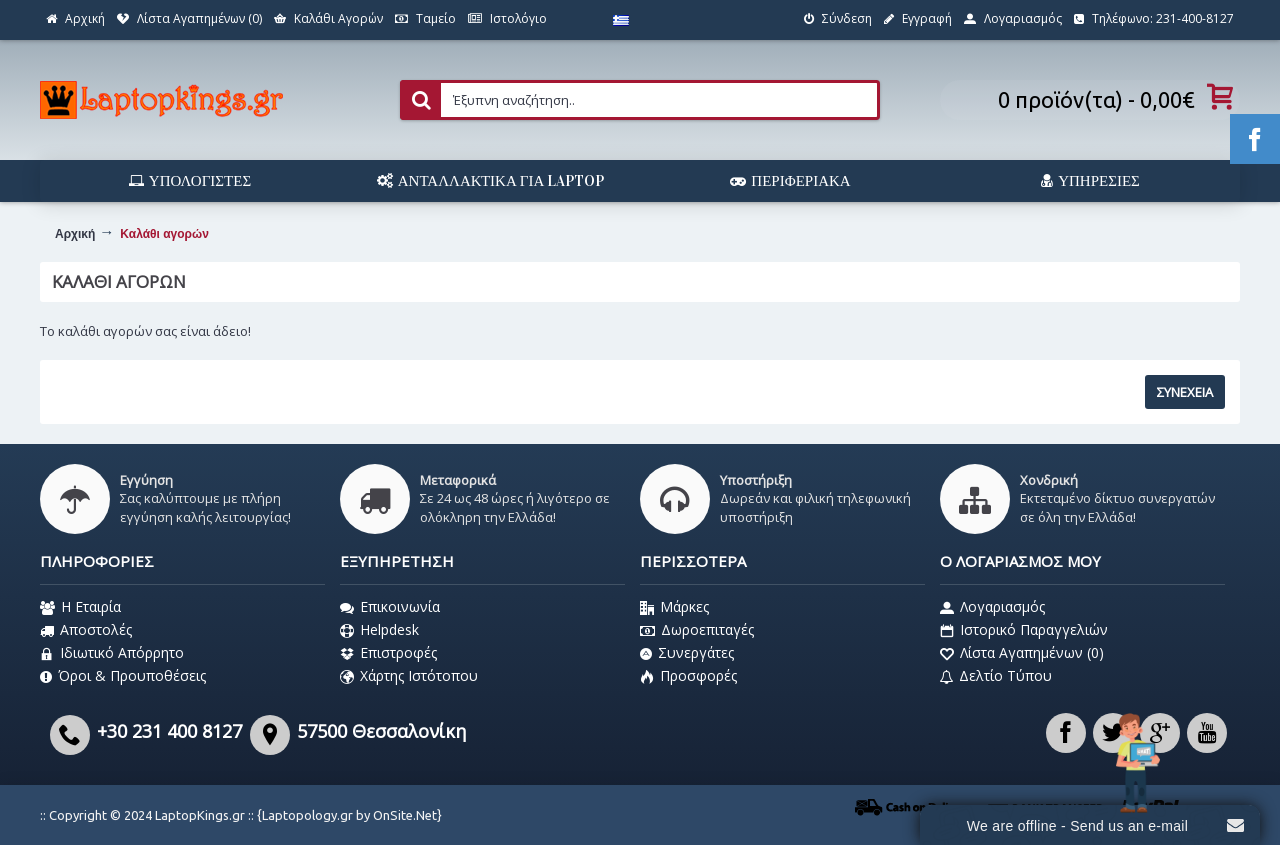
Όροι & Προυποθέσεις (123, 676)
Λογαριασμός (992, 607)
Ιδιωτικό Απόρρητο (112, 653)
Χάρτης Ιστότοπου (409, 676)
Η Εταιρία (80, 607)
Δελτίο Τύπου (996, 676)
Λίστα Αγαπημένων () (1022, 653)
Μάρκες (674, 607)
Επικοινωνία (390, 607)
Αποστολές (86, 630)
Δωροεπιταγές (697, 630)
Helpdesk (379, 630)
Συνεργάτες (687, 653)
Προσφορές (688, 676)
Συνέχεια (1185, 392)
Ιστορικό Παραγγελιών (1024, 630)
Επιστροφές (388, 653)
